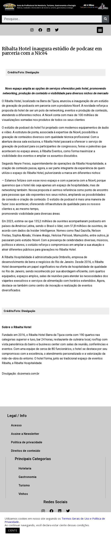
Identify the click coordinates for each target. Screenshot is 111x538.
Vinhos (23, 494)
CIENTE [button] (12, 530)
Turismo (24, 485)
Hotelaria (25, 468)
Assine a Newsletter (25, 434)
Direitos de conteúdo (25, 451)
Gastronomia (27, 477)
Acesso (16, 425)
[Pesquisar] (105, 19)
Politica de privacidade (26, 442)
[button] (100, 30)
